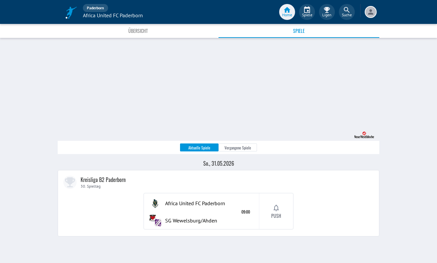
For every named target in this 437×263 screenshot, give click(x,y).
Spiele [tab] (299, 30)
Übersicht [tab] (138, 30)
